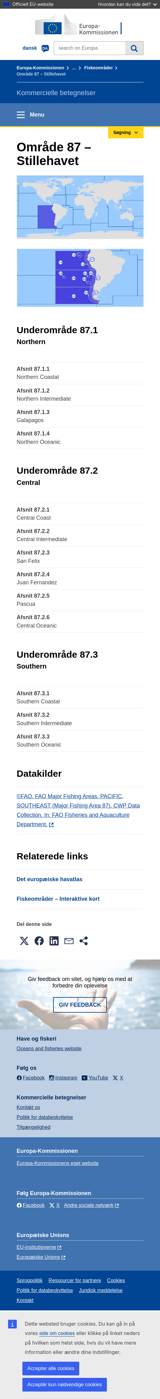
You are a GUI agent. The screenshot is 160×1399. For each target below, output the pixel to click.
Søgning (134, 48)
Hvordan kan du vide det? (127, 4)
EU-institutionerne (36, 1247)
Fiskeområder (98, 67)
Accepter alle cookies (50, 1368)
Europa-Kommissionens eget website (58, 1163)
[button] (24, 941)
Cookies (116, 1280)
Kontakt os (28, 1107)
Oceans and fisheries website (49, 1048)
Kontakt (25, 1300)
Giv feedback (80, 1005)
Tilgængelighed (34, 1127)
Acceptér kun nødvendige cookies (64, 1384)
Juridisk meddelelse (101, 1290)
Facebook (31, 1205)
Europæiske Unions (38, 1257)
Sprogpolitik (30, 1280)
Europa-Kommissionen (40, 67)
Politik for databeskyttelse (45, 1117)
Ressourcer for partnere (74, 1280)
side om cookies (57, 1333)
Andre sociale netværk (88, 1205)
